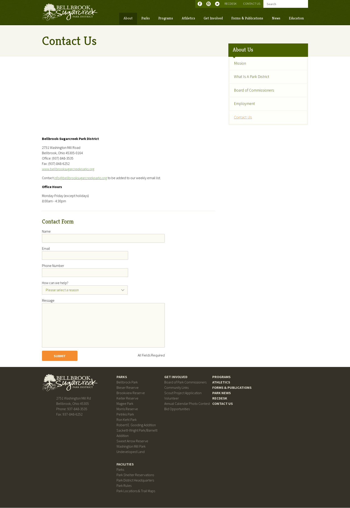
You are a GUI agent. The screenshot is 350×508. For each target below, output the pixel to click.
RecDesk (230, 4)
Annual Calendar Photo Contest (187, 403)
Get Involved (213, 18)
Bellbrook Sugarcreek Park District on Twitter (218, 4)
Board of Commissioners (254, 90)
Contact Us (251, 4)
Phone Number (53, 266)
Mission (240, 63)
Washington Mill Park (131, 446)
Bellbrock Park (127, 382)
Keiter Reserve (127, 398)
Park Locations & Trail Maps (136, 491)
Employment (244, 103)
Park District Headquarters (135, 480)
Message (48, 300)
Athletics (188, 18)
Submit (60, 356)
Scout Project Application (183, 393)
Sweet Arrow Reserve (132, 441)
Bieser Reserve (128, 387)
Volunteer (171, 398)
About (127, 18)
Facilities (125, 464)
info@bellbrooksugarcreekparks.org (80, 178)
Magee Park (125, 403)
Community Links (176, 387)
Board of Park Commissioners (185, 382)
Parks (145, 18)
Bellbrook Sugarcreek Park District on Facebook (200, 4)
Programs (165, 18)
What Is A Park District (251, 76)
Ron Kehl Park (127, 420)
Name (46, 231)
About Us (243, 49)
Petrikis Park (125, 414)
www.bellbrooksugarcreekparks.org (68, 169)
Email (46, 248)
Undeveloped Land (131, 452)
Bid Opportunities (177, 409)
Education (296, 18)
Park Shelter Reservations (135, 475)
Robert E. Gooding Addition (136, 425)
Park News (221, 393)
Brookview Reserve (131, 393)
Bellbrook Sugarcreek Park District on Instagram (209, 4)
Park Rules (124, 485)
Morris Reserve (127, 409)
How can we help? (55, 283)
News (275, 18)
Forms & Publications (247, 18)
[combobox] (85, 290)
